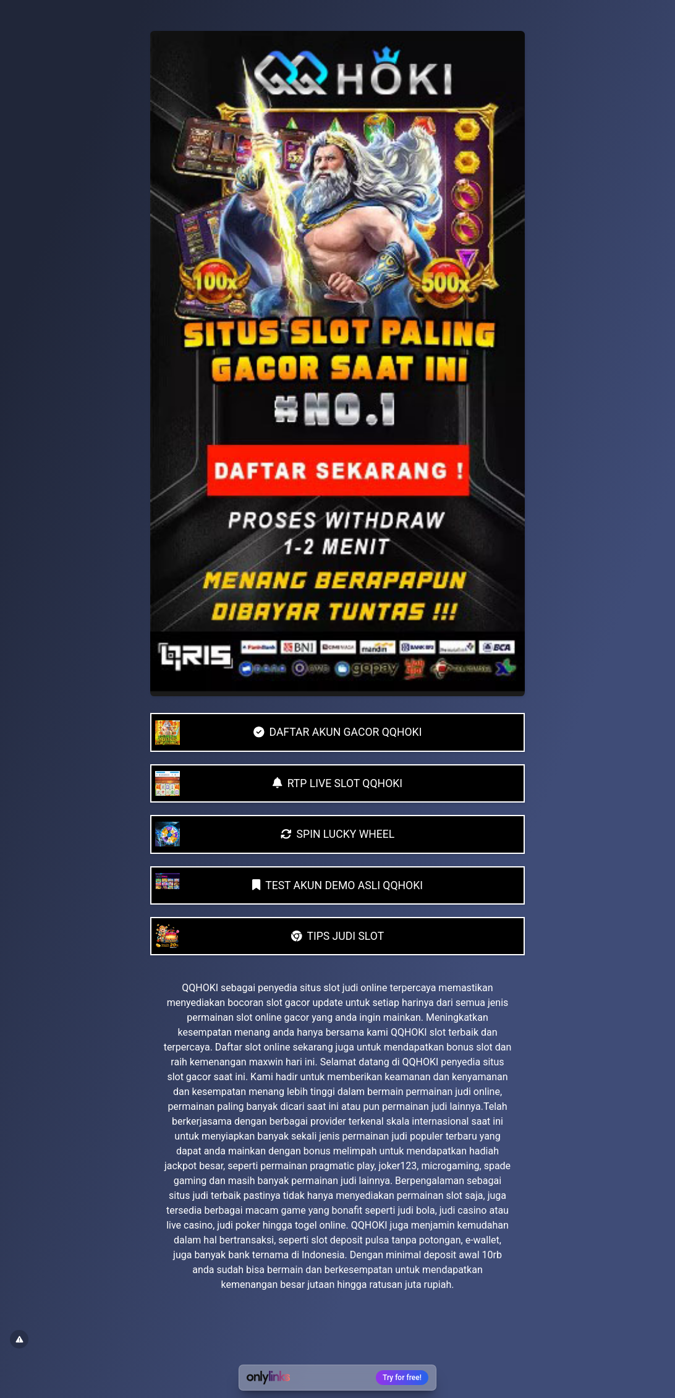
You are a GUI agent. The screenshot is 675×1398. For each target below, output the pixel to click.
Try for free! (402, 1377)
